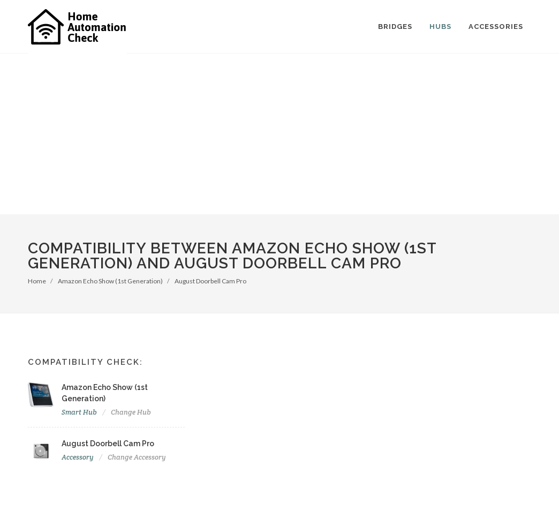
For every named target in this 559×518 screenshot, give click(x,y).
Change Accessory (137, 457)
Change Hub (131, 412)
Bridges (395, 26)
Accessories (496, 26)
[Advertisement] (279, 134)
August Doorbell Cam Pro (210, 281)
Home (37, 281)
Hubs (440, 26)
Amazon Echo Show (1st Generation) (110, 281)
